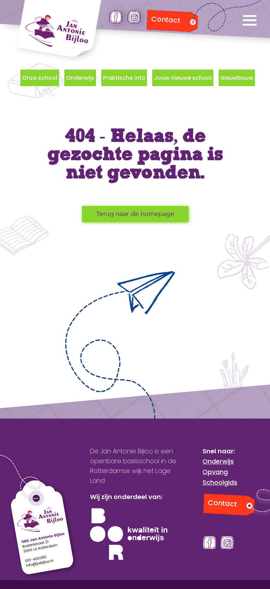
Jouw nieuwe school (183, 78)
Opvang (215, 471)
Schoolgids (219, 482)
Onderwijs (80, 78)
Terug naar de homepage (135, 214)
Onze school (39, 78)
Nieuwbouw (236, 78)
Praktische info (124, 78)
